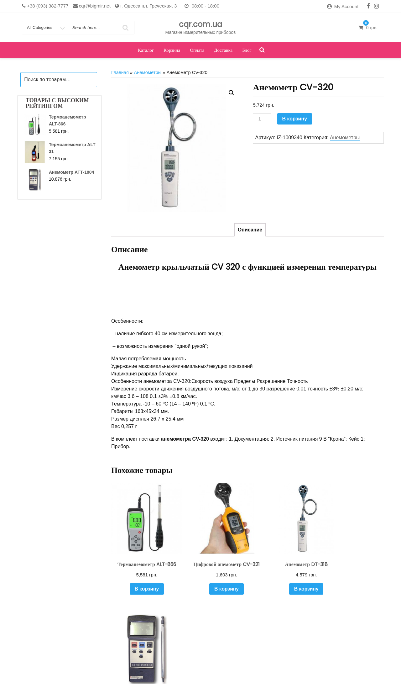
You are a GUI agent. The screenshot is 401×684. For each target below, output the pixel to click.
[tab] (250, 229)
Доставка (223, 50)
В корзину (294, 118)
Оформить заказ (256, 669)
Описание (250, 229)
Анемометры (147, 72)
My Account (346, 6)
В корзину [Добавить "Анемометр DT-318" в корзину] (282, 578)
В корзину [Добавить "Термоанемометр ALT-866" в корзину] (141, 584)
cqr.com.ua (200, 24)
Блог (247, 50)
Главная (120, 72)
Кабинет (160, 669)
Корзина (172, 50)
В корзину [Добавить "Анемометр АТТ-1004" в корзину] (352, 578)
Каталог (146, 50)
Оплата (197, 50)
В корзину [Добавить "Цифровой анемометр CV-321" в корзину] (211, 584)
